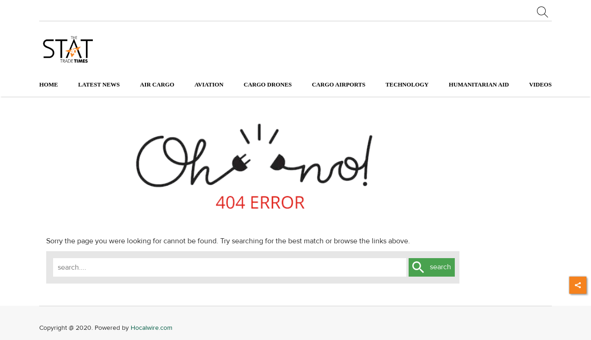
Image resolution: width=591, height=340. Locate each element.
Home (48, 84)
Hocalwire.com (151, 328)
